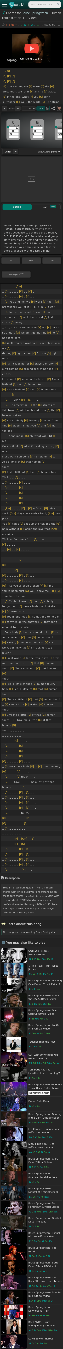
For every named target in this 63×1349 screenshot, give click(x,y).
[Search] (58, 4)
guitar (8, 151)
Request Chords (39, 1093)
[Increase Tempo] (18, 108)
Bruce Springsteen (35, 13)
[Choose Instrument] (15, 151)
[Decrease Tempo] (4, 108)
